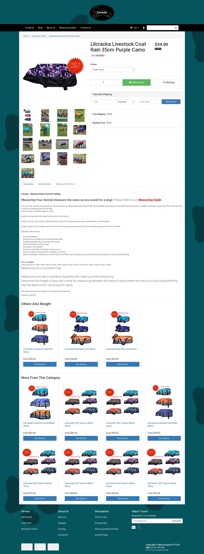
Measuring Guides (68, 27)
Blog (40, 27)
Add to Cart (136, 82)
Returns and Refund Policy (107, 529)
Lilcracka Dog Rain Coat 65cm (121, 349)
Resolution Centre (29, 529)
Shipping (62, 523)
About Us (51, 27)
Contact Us (85, 27)
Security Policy (101, 535)
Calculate (171, 102)
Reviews (65, 184)
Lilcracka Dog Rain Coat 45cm (80, 349)
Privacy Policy (101, 523)
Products (30, 27)
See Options (39, 364)
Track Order (26, 523)
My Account (26, 517)
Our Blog (62, 529)
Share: (98, 56)
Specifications (44, 184)
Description (29, 184)
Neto (166, 550)
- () (134, 27)
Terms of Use (101, 517)
